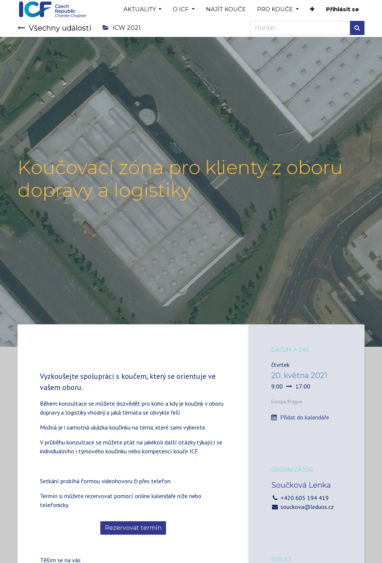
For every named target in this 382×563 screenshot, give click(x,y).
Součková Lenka (301, 485)
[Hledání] (357, 28)
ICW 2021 (122, 27)
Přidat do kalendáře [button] (304, 417)
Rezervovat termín (133, 527)
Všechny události (54, 27)
